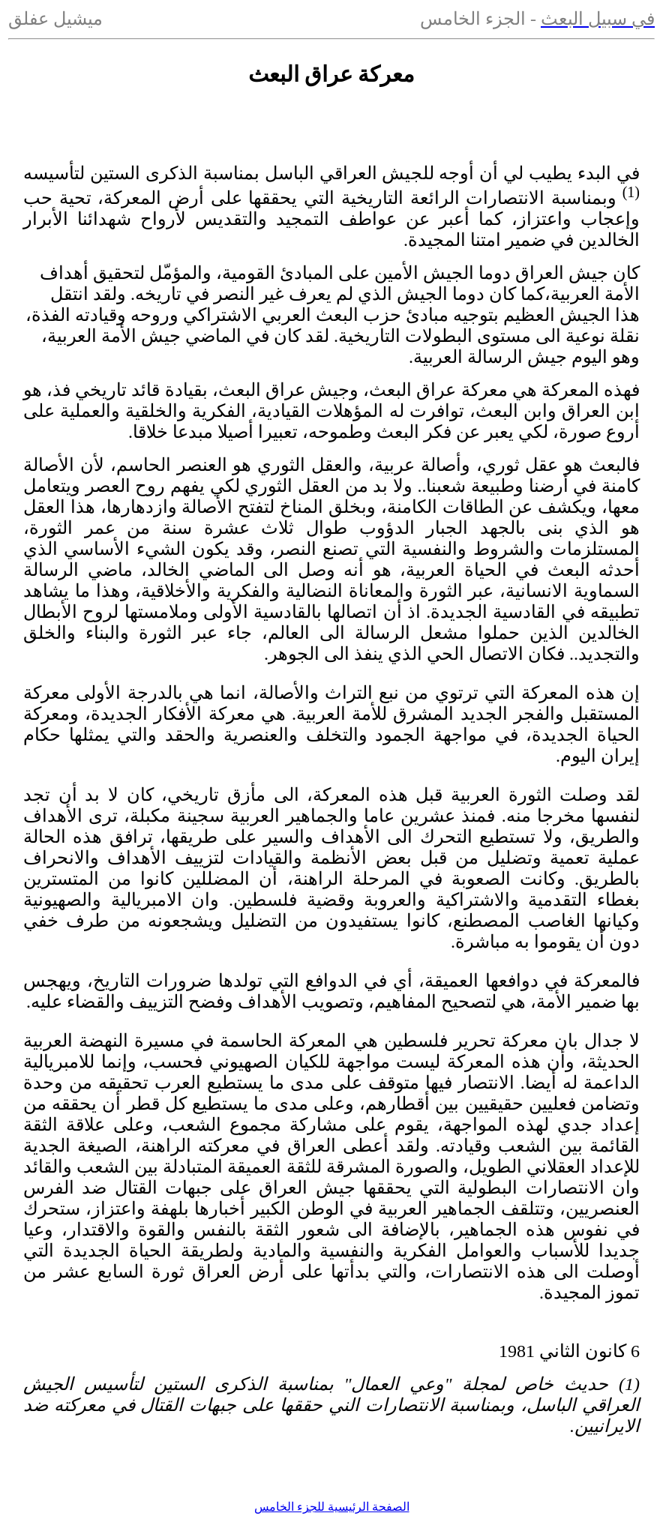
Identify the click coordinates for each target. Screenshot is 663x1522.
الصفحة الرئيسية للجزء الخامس (332, 1506)
